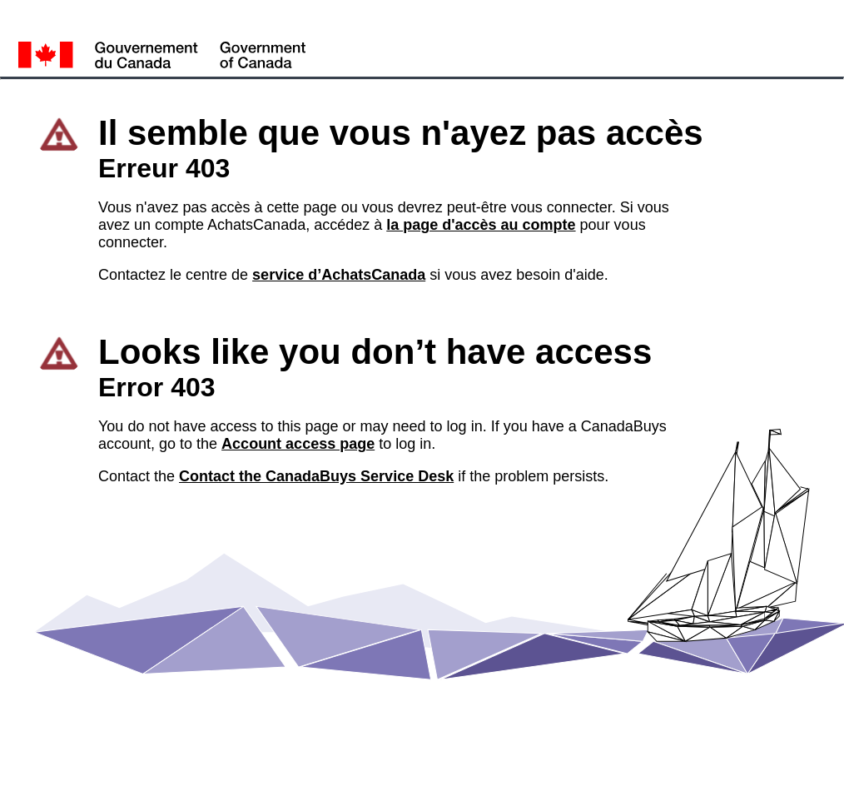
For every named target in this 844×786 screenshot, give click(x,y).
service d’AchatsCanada (338, 274)
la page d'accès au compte (480, 224)
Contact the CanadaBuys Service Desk (316, 476)
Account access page (298, 443)
